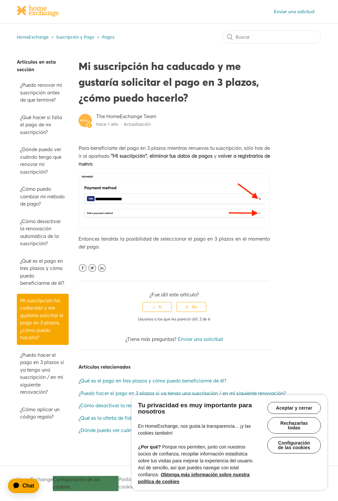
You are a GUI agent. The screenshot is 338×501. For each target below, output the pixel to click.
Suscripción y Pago (75, 37)
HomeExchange (33, 37)
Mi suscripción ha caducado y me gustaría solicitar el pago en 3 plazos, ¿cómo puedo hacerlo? (41, 319)
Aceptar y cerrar (294, 408)
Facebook (83, 268)
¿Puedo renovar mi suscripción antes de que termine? (41, 92)
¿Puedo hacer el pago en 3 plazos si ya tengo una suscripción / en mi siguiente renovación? (42, 373)
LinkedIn (102, 268)
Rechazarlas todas (294, 425)
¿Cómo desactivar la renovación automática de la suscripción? (40, 232)
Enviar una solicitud (294, 12)
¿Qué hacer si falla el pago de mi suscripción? (41, 124)
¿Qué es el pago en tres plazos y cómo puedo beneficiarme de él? (42, 272)
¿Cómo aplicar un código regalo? (40, 413)
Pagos (108, 37)
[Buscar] (271, 37)
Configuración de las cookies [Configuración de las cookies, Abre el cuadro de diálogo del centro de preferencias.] (294, 445)
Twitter (92, 268)
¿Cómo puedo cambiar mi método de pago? (42, 196)
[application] (26, 486)
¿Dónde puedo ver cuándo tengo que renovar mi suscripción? (40, 160)
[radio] (157, 307)
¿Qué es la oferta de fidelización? (116, 418)
